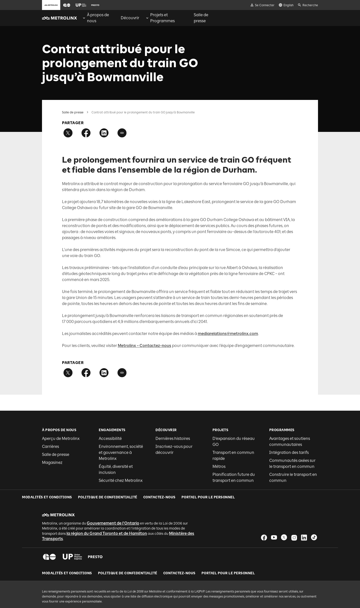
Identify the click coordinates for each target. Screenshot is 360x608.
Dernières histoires (173, 438)
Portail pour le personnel (228, 558)
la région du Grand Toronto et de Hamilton (106, 518)
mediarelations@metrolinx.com (228, 333)
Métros (219, 466)
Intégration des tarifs (289, 452)
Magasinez (52, 462)
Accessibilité (110, 438)
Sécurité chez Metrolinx (120, 480)
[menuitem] (98, 18)
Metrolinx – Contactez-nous (144, 345)
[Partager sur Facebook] (86, 133)
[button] (67, 5)
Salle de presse (73, 112)
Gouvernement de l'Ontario (113, 508)
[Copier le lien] (122, 133)
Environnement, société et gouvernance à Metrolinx (121, 452)
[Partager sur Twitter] (68, 133)
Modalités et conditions (67, 558)
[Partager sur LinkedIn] (104, 133)
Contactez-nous (179, 558)
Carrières (50, 446)
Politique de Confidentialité (127, 558)
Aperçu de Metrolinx (61, 438)
